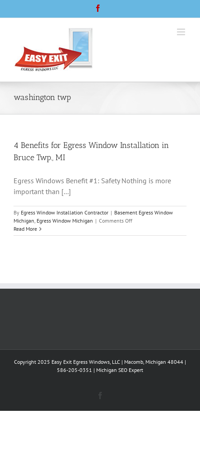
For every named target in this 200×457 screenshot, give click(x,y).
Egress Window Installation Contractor (64, 212)
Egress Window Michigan (65, 220)
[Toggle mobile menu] (181, 32)
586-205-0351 (74, 370)
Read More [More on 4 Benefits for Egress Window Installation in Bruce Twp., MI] (25, 228)
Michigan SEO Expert (119, 370)
